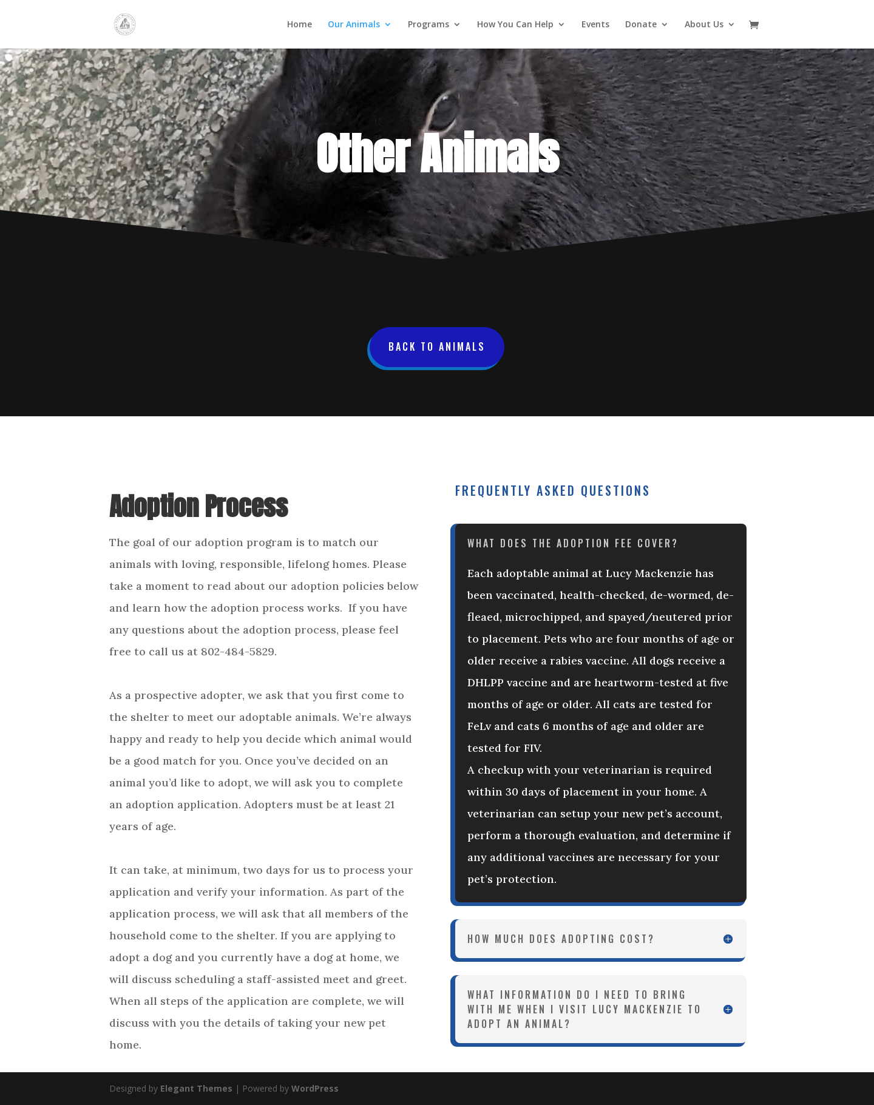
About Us (704, 25)
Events (595, 25)
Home (299, 25)
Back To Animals (437, 346)
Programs (428, 25)
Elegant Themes (196, 1088)
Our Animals (354, 25)
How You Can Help (515, 25)
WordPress (315, 1088)
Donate (641, 25)
